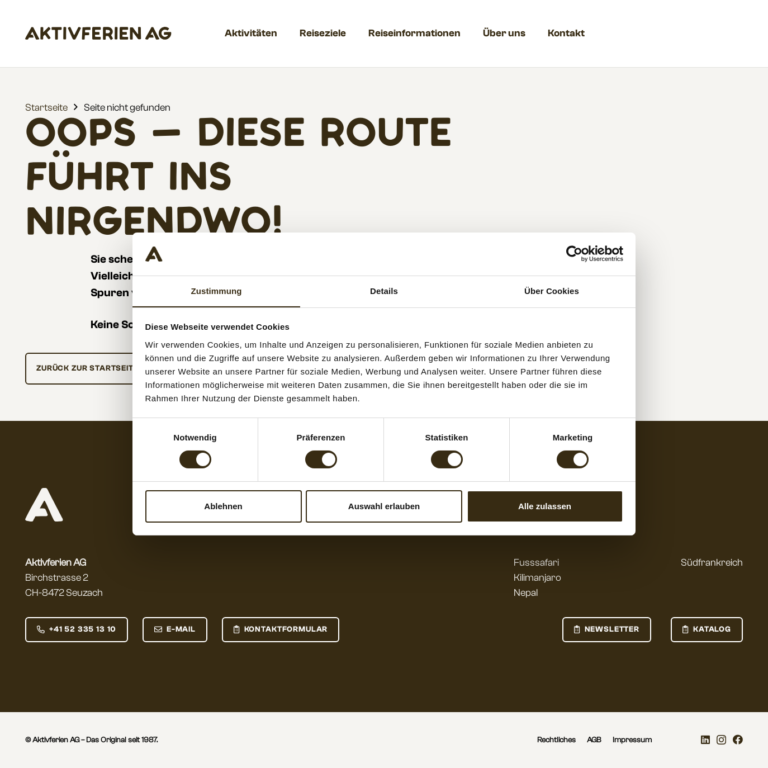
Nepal (526, 593)
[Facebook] (738, 739)
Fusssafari (536, 562)
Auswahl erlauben (384, 506)
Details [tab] (384, 290)
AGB (594, 740)
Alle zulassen (544, 506)
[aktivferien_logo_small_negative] (44, 505)
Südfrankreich (712, 562)
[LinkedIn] (705, 739)
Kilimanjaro (537, 578)
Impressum (632, 740)
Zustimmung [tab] (216, 290)
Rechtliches (556, 740)
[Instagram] (721, 740)
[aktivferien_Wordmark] (98, 33)
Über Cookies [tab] (551, 290)
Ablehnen (223, 506)
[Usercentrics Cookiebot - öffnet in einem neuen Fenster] (574, 253)
